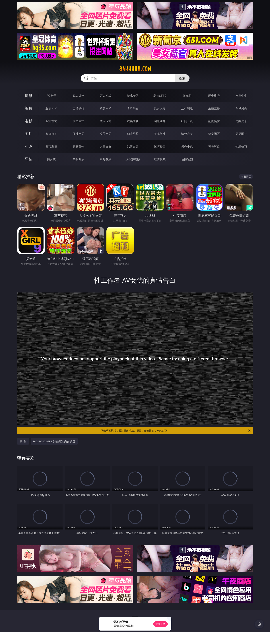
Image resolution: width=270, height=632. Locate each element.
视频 (28, 108)
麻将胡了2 (159, 96)
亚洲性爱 (51, 121)
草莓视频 (105, 159)
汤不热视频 (132, 159)
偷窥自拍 (51, 134)
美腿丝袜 (160, 134)
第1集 (23, 441)
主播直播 (214, 108)
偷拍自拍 (78, 121)
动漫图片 (133, 134)
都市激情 (51, 146)
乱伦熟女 (214, 121)
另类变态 (241, 121)
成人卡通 (105, 121)
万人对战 (105, 96)
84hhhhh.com (135, 69)
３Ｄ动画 (133, 108)
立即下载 (160, 624)
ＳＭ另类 (241, 108)
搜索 (182, 78)
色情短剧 (187, 159)
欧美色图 (105, 134)
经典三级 (187, 121)
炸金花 (187, 96)
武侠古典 (133, 146)
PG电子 (51, 96)
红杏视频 (160, 159)
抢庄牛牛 (241, 96)
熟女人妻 (160, 108)
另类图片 (241, 134)
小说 (28, 146)
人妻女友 (105, 146)
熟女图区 (214, 134)
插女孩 (51, 159)
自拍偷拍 (78, 108)
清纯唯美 (187, 134)
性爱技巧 (241, 146)
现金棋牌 (214, 96)
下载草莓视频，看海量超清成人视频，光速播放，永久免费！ (176, 430)
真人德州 (78, 96)
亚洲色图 (78, 134)
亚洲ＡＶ (51, 108)
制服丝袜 (160, 121)
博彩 (28, 95)
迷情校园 (160, 146)
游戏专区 (133, 96)
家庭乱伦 (78, 146)
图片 (28, 133)
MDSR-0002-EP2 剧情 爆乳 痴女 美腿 (54, 441)
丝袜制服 (187, 108)
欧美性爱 (133, 121)
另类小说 (187, 146)
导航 (28, 159)
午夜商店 (78, 159)
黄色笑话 (214, 146)
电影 (28, 120)
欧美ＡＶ (105, 108)
